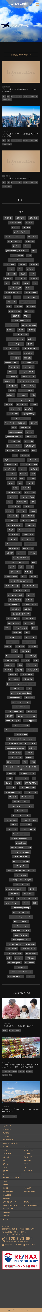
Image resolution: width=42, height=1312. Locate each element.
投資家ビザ (26, 96)
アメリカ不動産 (26, 674)
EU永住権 (12, 797)
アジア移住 (11, 788)
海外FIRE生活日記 (14, 241)
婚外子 (8, 783)
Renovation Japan (13, 544)
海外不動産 (30, 241)
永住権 (30, 344)
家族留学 (34, 264)
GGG (14, 428)
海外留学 (13, 674)
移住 (34, 251)
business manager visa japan (21, 400)
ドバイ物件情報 (28, 516)
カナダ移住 (23, 395)
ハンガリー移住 (29, 618)
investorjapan (14, 441)
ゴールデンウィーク (28, 520)
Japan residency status (15, 748)
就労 (27, 633)
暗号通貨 (9, 898)
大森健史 (19, 307)
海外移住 (8, 218)
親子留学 (30, 269)
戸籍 (25, 762)
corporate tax (21, 967)
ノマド (25, 903)
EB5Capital (33, 460)
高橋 (33, 395)
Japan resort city (13, 446)
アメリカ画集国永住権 (13, 953)
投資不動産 (25, 651)
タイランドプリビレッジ (14, 237)
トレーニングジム (27, 497)
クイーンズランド (12, 586)
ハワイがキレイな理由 (21, 861)
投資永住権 (34, 96)
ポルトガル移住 (13, 623)
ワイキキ (33, 889)
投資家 (23, 274)
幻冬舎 (34, 404)
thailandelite (13, 414)
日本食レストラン (14, 492)
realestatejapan (28, 376)
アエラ (34, 628)
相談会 (15, 488)
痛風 (33, 562)
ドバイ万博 (29, 441)
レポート (28, 572)
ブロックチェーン (12, 604)
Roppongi (29, 698)
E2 (34, 778)
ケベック (21, 553)
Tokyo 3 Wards (15, 757)
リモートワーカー (12, 903)
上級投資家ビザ (10, 464)
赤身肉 (12, 567)
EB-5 (4, 96)
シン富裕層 (15, 358)
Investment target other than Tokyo (21, 944)
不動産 (16, 283)
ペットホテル (30, 492)
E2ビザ (26, 316)
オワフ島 (30, 483)
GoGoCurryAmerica (27, 774)
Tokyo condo (12, 949)
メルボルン (11, 478)
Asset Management (13, 792)
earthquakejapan (21, 921)
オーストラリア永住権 (29, 464)
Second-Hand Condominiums (21, 806)
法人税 (11, 530)
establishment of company (21, 972)
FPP (33, 451)
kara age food (21, 875)
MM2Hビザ (9, 381)
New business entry (21, 834)
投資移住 (27, 358)
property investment (14, 711)
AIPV (23, 576)
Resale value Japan (21, 926)
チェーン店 (11, 774)
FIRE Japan (31, 958)
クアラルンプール (26, 390)
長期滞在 (29, 600)
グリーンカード (30, 292)
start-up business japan (15, 889)
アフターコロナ (15, 753)
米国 (28, 688)
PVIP (14, 651)
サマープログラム (11, 660)
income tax (29, 963)
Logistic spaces (21, 734)
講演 (20, 665)
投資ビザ (15, 227)
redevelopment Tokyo (21, 940)
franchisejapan (11, 576)
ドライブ (19, 670)
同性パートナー (12, 762)
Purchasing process (21, 801)
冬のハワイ (10, 665)
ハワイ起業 (13, 539)
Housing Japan (30, 721)
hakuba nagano (14, 963)
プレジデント (31, 665)
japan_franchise (21, 935)
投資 (21, 478)
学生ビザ (10, 330)
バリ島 (30, 567)
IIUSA (7, 628)
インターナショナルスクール (17, 451)
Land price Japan (12, 721)
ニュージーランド (21, 334)
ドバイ (26, 246)
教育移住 (22, 264)
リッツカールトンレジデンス (17, 562)
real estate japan (16, 344)
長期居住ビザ (22, 404)
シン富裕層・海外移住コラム (21, 581)
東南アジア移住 (30, 783)
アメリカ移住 (28, 367)
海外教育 (9, 553)
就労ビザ (31, 339)
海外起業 (8, 278)
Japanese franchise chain (21, 693)
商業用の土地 (28, 548)
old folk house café (21, 857)
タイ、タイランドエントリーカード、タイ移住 (21, 768)
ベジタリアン (11, 829)
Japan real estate (11, 348)
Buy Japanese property (27, 716)
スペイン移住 (29, 623)
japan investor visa (13, 437)
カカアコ (26, 660)
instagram (17, 633)
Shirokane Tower (28, 949)
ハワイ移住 (29, 311)
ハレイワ (9, 511)
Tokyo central (31, 792)
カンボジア (22, 511)
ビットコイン (28, 894)
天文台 (13, 825)
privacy (8, 646)
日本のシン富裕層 (28, 386)
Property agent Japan (21, 852)
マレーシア (12, 302)
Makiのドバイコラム (13, 292)
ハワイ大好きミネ (31, 297)
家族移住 (9, 404)
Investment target (30, 363)
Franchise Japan (15, 432)
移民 (33, 502)
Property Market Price (21, 702)
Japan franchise (11, 363)
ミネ (20, 483)
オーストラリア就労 (21, 590)
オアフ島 (32, 330)
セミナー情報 (12, 376)
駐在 (20, 269)
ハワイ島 (32, 478)
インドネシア (15, 572)
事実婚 (18, 783)
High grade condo (15, 976)
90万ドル (12, 372)
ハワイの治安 (31, 656)
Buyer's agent (17, 688)
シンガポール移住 (20, 628)
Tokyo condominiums (21, 418)
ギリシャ (34, 278)
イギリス (32, 553)
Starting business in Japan (21, 880)
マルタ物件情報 (15, 600)
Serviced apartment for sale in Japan (21, 743)
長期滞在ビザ (30, 446)
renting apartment (21, 707)
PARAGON (30, 525)
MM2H (20, 330)
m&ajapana (13, 548)
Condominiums (15, 698)
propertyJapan (27, 539)
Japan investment (27, 302)
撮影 (34, 903)
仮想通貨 (34, 469)
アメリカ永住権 (13, 618)
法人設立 (23, 474)
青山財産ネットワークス (21, 614)
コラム (17, 297)
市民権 (9, 778)
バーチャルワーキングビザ (26, 898)
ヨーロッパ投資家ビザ (21, 558)
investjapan (31, 437)
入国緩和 (29, 753)
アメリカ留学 (32, 670)
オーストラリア (15, 288)
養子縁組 (29, 757)
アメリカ (13, 96)
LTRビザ (28, 409)
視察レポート (14, 353)
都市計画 (9, 716)
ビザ (35, 283)
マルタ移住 (33, 646)
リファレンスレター (15, 525)
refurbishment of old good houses (21, 739)
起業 (8, 307)
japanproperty (28, 414)
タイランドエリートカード (27, 381)
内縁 (33, 762)
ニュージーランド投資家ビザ (15, 423)
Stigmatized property (21, 908)
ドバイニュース (11, 325)
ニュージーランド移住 (15, 339)
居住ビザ (26, 488)
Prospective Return (27, 788)
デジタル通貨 (28, 534)
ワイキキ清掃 (13, 894)
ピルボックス (22, 502)
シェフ (11, 483)
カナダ (7, 297)
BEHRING (25, 455)
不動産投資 (28, 353)
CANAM (30, 432)
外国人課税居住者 (30, 604)
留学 (35, 660)
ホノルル (18, 958)
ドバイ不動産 (21, 278)
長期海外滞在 (28, 679)
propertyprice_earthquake (21, 917)
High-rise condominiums (14, 460)
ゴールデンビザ (15, 223)
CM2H (33, 511)
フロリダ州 (12, 497)
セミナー (22, 469)
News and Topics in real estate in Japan (21, 730)
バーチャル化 (13, 516)
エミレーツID (11, 520)
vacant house (31, 953)
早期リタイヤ (13, 367)
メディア (30, 976)
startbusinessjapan (25, 530)
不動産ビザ (31, 307)
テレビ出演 (20, 646)
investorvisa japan (29, 820)
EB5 (8, 96)
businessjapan (11, 820)
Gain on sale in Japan (21, 930)
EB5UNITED (25, 428)
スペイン (29, 288)
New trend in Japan (13, 656)
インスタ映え (26, 825)
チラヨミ (8, 670)
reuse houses (13, 642)
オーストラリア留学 (15, 595)
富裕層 (12, 390)
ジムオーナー (14, 506)
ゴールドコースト (30, 586)
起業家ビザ (32, 711)
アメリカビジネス (27, 372)
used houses (31, 637)
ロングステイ (9, 469)
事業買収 (34, 576)
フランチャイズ (21, 811)
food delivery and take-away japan (21, 871)
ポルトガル (32, 237)
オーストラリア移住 (30, 348)
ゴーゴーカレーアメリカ (21, 815)
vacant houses (28, 642)
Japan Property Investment (16, 251)
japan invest (30, 544)
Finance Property (28, 829)
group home (21, 843)
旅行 (21, 567)
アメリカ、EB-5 (27, 797)
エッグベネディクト (13, 637)
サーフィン (28, 506)
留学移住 (10, 395)
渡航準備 (16, 316)
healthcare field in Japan (21, 838)
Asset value (13, 679)
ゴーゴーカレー (22, 778)
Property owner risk (21, 912)
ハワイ (19, 96)
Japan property (17, 255)
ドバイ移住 (12, 274)
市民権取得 (15, 609)
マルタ (26, 283)
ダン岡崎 (27, 227)
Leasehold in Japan (21, 725)
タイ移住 (29, 223)
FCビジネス (11, 474)
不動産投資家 (12, 386)
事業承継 (27, 609)
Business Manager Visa (21, 321)
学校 (33, 474)
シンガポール (9, 264)
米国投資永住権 (7, 99)
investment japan (29, 325)
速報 (8, 958)
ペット (9, 502)
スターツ (32, 748)
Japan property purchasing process (21, 684)
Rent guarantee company (21, 848)
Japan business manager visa (21, 260)
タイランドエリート (21, 232)
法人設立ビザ (15, 409)
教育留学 (34, 423)
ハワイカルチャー (21, 866)
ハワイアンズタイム (21, 884)
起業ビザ (31, 595)
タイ (7, 283)
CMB (15, 455)
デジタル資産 (13, 534)
